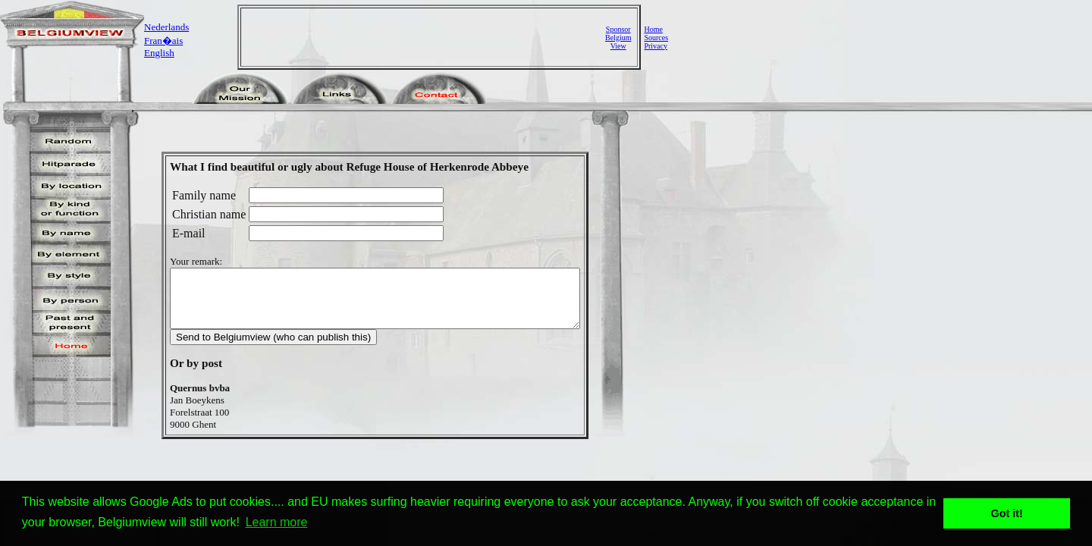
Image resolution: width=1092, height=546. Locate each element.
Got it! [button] (1007, 513)
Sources (656, 37)
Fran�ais (163, 40)
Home (653, 29)
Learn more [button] (277, 522)
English (159, 52)
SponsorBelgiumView (618, 37)
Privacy (655, 46)
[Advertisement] (424, 37)
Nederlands (166, 27)
